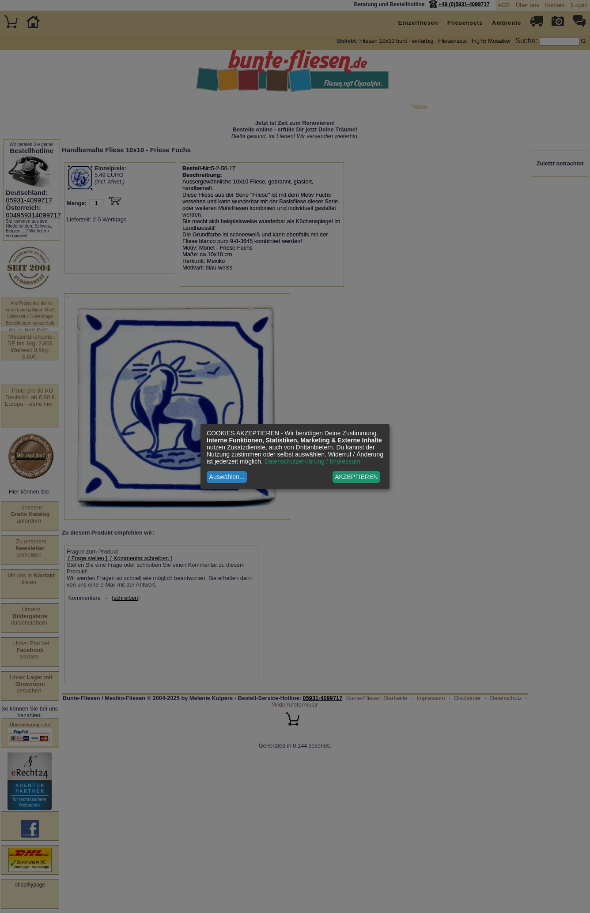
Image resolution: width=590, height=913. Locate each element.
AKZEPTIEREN (356, 476)
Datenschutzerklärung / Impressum (312, 461)
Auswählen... (227, 476)
